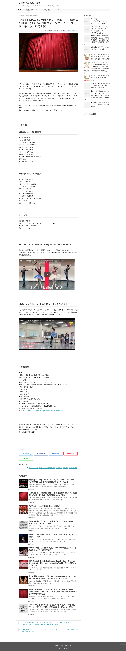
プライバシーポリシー (65, 645)
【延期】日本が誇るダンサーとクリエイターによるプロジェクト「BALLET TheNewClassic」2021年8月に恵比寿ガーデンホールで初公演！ (43, 623)
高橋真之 (59, 468)
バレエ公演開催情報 (28, 10)
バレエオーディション (58, 10)
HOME (19, 10)
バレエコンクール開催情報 (42, 10)
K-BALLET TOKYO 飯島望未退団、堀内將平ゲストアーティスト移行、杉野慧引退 (100, 85)
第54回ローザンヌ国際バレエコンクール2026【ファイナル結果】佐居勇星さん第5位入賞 (100, 57)
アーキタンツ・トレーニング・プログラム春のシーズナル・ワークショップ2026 (100, 21)
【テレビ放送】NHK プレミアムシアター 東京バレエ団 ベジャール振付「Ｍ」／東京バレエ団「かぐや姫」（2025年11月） (96, 95)
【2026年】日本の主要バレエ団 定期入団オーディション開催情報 (100, 104)
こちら (64, 384)
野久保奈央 (51, 468)
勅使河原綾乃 (73, 468)
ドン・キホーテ (33, 468)
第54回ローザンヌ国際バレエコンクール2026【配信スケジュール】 (100, 78)
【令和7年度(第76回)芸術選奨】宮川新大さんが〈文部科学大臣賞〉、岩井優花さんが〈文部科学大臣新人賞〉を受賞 (96, 40)
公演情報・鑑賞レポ (71, 31)
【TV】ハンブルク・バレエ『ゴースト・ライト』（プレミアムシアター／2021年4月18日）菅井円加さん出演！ (48, 630)
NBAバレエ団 (43, 468)
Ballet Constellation (30, 2)
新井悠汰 (65, 468)
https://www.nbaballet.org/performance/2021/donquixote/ (45, 411)
